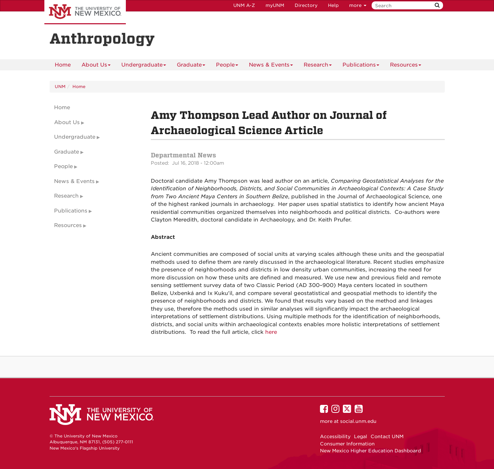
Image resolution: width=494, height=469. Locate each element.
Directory (306, 5)
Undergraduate (143, 66)
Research (318, 66)
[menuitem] (63, 64)
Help (333, 5)
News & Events (271, 66)
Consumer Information (347, 443)
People (227, 66)
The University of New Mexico (85, 12)
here (271, 332)
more (357, 5)
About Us (96, 66)
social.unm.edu (358, 421)
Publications (361, 66)
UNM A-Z (244, 5)
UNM (60, 86)
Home (63, 65)
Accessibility (335, 436)
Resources (405, 66)
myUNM (275, 5)
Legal (360, 436)
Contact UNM (387, 436)
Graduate (191, 66)
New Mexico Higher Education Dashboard (370, 450)
